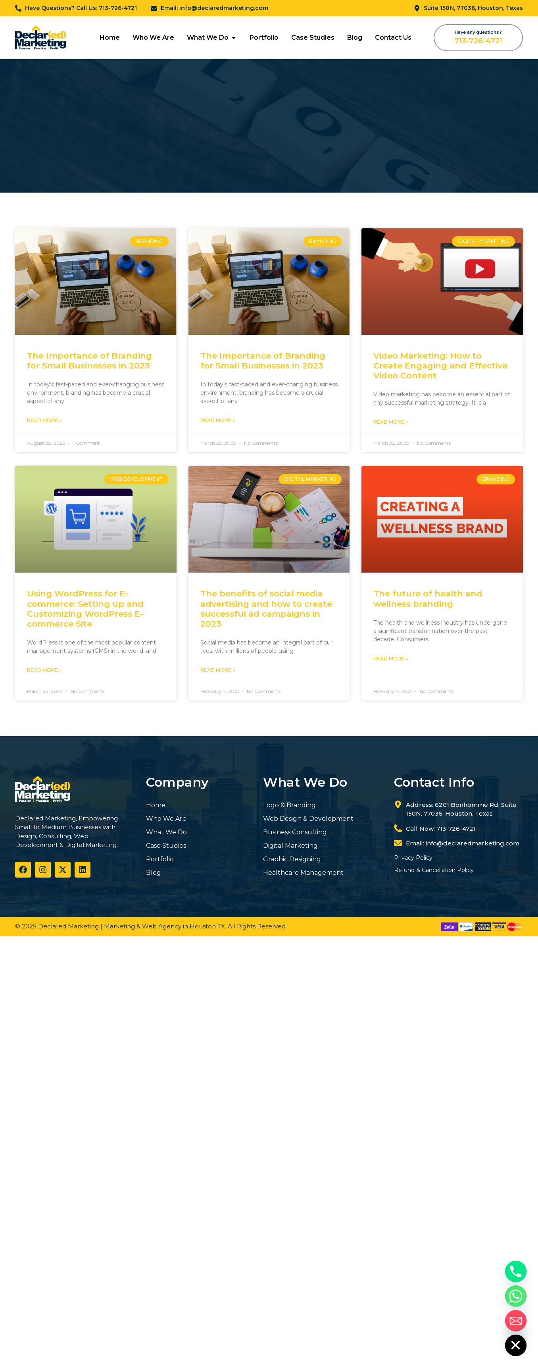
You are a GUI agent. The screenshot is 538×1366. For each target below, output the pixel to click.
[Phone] (515, 1271)
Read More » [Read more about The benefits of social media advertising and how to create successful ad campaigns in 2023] (217, 670)
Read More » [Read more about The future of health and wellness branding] (390, 659)
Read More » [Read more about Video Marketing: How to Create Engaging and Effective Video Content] (390, 422)
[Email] (515, 1320)
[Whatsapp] (515, 1296)
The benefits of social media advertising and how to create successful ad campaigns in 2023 (266, 608)
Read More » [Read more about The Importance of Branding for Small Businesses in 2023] (44, 420)
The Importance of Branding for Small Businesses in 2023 (89, 360)
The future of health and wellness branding (427, 598)
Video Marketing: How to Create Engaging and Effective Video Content (440, 365)
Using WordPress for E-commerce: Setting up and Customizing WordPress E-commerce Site (85, 608)
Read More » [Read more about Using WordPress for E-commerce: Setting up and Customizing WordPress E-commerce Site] (44, 670)
